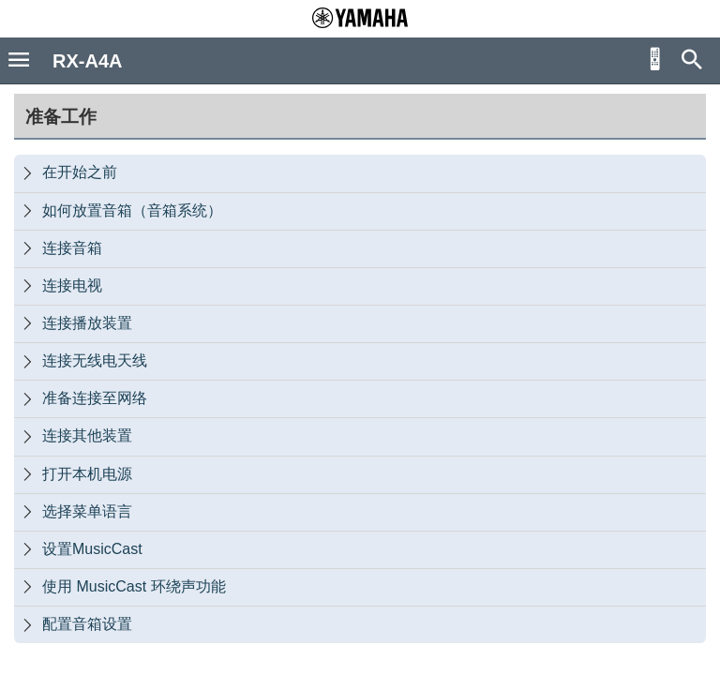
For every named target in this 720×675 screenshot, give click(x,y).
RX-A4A (87, 61)
